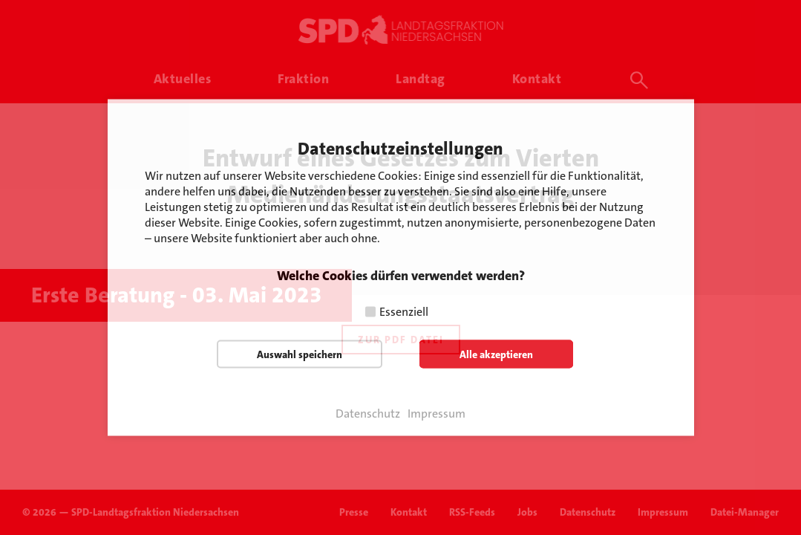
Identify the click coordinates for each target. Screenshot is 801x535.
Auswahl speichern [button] (299, 354)
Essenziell (403, 312)
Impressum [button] (436, 414)
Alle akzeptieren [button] (496, 354)
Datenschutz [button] (368, 414)
